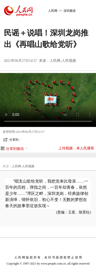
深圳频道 (69, 11)
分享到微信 (17, 149)
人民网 (52, 11)
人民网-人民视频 (63, 61)
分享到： (15, 139)
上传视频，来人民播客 (76, 148)
